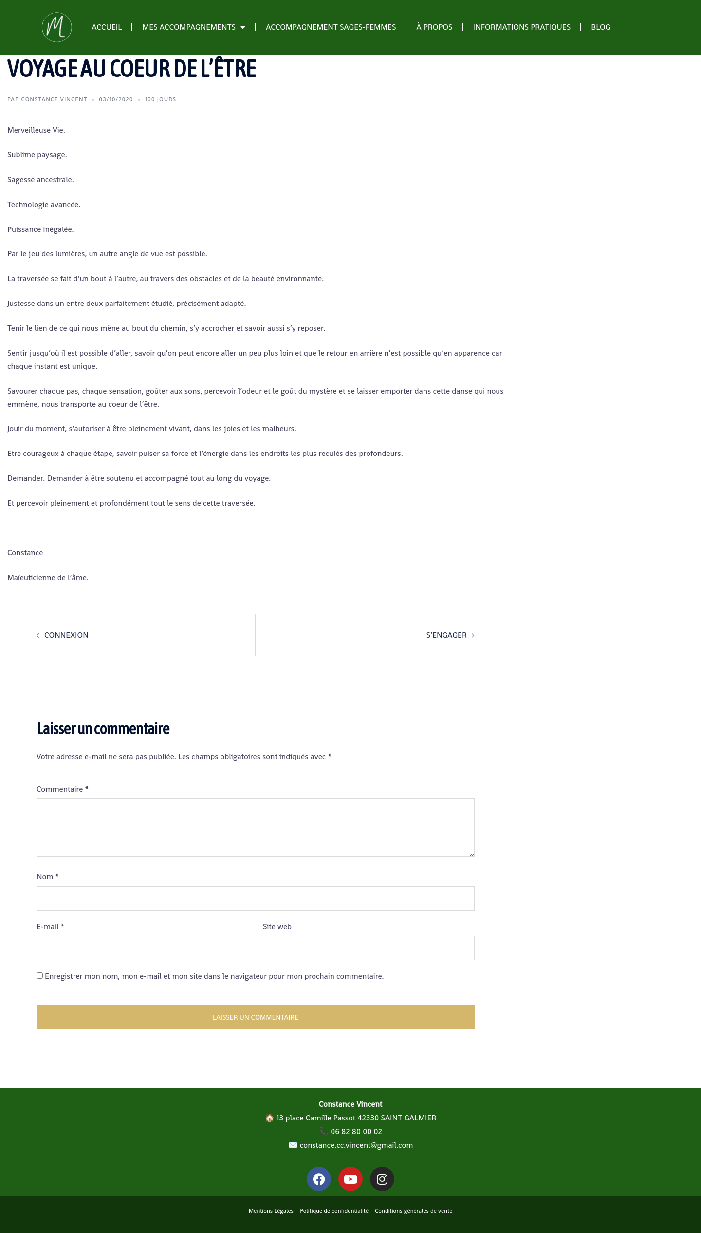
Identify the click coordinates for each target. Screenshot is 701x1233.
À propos (434, 27)
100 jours (161, 99)
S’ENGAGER (446, 635)
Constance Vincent (54, 99)
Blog (600, 27)
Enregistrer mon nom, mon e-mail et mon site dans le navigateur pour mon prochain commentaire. (214, 976)
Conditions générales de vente (413, 1210)
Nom (48, 877)
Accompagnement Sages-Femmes (331, 27)
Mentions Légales (271, 1210)
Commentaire (63, 789)
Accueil (107, 27)
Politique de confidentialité (334, 1210)
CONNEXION (66, 635)
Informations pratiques (522, 27)
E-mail (50, 926)
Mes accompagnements (193, 27)
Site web (277, 926)
